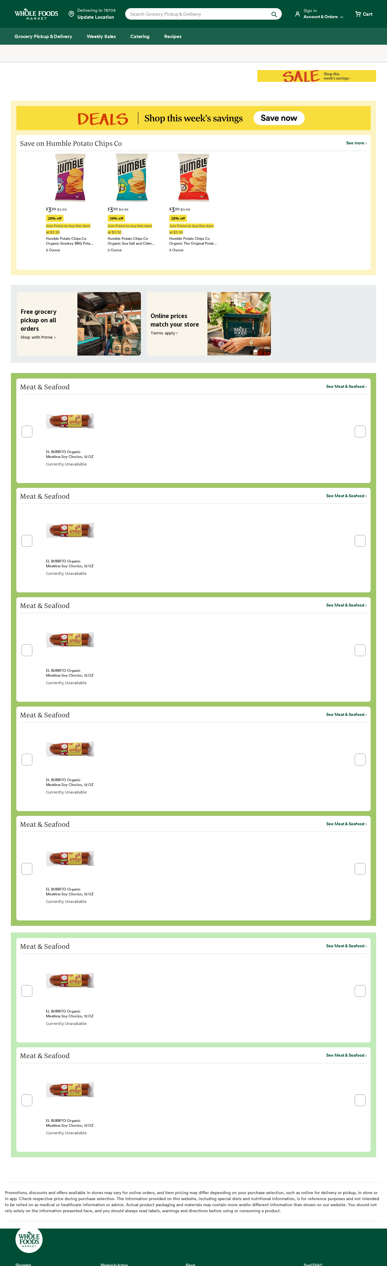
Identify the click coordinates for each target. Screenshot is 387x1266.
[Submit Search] (274, 14)
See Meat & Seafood (345, 386)
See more (355, 143)
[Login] (319, 14)
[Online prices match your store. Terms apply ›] (209, 324)
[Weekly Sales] (101, 36)
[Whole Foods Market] (36, 14)
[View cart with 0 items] (363, 14)
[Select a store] (91, 14)
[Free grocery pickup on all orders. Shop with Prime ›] (79, 324)
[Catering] (140, 36)
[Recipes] (172, 36)
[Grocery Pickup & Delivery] (43, 36)
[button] (26, 431)
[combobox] (196, 14)
